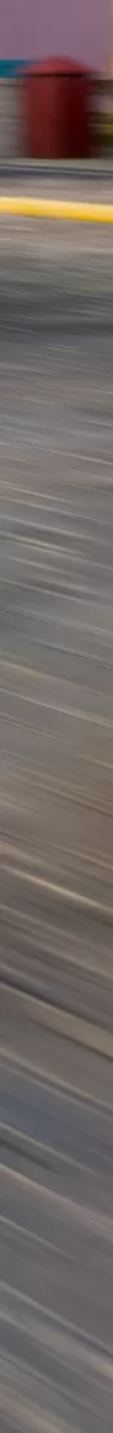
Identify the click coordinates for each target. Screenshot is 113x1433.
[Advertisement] (56, 45)
